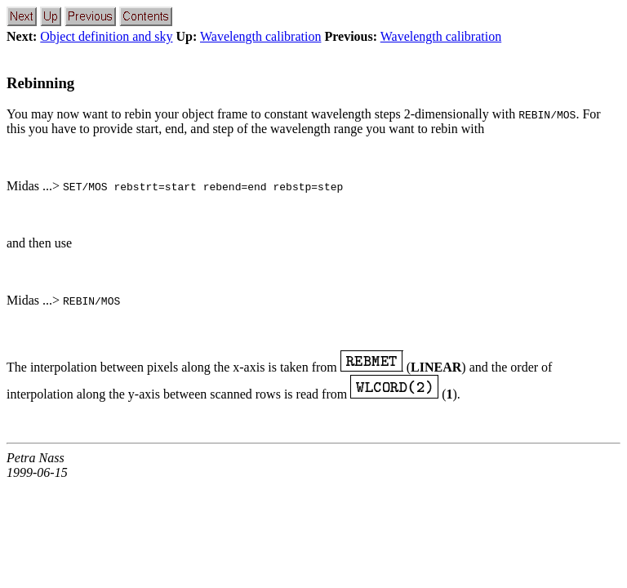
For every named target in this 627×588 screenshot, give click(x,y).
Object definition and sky (106, 36)
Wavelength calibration (260, 36)
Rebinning (40, 82)
